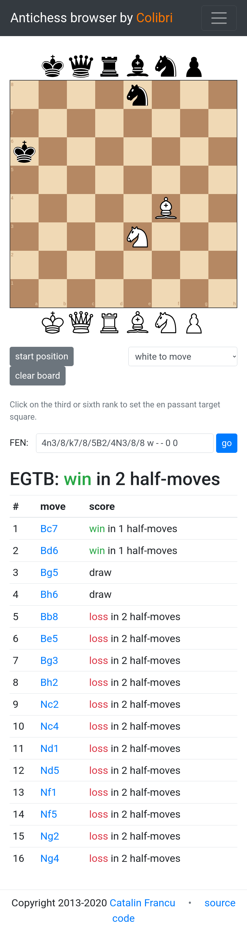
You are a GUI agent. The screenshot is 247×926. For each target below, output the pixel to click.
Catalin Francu (142, 903)
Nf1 (48, 792)
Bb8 (49, 616)
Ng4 (49, 858)
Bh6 (49, 594)
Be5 (49, 638)
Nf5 (48, 814)
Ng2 (49, 836)
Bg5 (49, 572)
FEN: (19, 442)
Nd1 (49, 748)
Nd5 (49, 770)
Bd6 (49, 550)
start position (41, 356)
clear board (37, 375)
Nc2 (49, 704)
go (227, 443)
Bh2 (49, 682)
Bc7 (49, 528)
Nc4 (49, 726)
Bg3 (49, 660)
